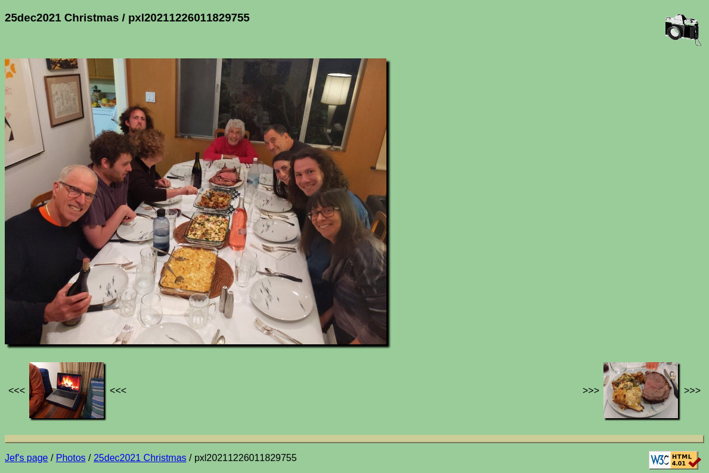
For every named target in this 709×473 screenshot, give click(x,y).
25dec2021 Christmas (140, 458)
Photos (71, 458)
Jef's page (26, 458)
